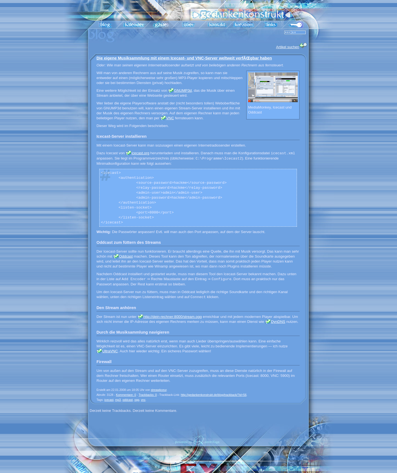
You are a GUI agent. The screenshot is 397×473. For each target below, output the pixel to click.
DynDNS (278, 322)
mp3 (118, 399)
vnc (143, 399)
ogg (136, 399)
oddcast (127, 399)
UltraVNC (110, 351)
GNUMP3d (183, 90)
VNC (170, 118)
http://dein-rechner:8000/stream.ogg (172, 317)
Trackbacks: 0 (148, 394)
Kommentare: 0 (126, 394)
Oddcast (126, 256)
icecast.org (140, 153)
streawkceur (159, 389)
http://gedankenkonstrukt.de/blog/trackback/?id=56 (213, 394)
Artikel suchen (291, 46)
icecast (108, 399)
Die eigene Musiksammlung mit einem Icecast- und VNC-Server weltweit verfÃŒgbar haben (184, 58)
